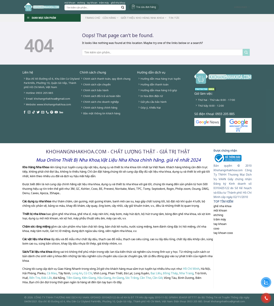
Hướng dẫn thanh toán (154, 84)
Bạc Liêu (155, 273)
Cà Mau (52, 273)
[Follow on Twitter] (38, 112)
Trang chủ (92, 17)
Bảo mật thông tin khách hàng (101, 113)
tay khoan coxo (223, 233)
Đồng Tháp (170, 273)
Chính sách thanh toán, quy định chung (106, 78)
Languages (242, 7)
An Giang (118, 278)
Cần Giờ (157, 278)
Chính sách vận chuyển (97, 84)
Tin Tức (174, 17)
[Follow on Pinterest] (51, 112)
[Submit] (123, 8)
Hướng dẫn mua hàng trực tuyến (160, 78)
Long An (77, 273)
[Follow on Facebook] (24, 112)
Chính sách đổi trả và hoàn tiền (102, 96)
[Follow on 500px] (61, 112)
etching (81, 2)
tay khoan (92, 2)
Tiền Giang (73, 278)
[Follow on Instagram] (29, 112)
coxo (216, 228)
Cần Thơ (145, 278)
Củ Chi (88, 273)
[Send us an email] (42, 112)
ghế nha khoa (118, 2)
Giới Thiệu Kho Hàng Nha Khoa (143, 18)
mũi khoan (69, 2)
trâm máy (104, 2)
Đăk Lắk (46, 278)
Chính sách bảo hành (96, 90)
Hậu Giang (104, 278)
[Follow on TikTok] (33, 112)
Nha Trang (186, 273)
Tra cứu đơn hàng (146, 7)
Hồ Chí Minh (190, 269)
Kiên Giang (89, 278)
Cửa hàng (110, 18)
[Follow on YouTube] (56, 112)
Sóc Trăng (131, 278)
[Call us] (47, 112)
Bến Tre (34, 278)
